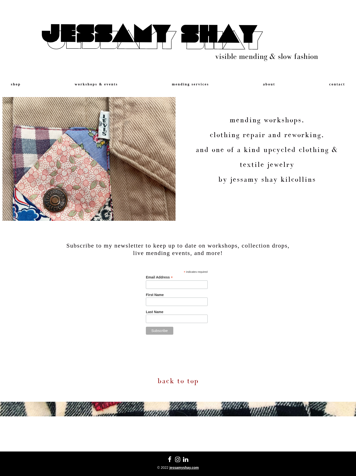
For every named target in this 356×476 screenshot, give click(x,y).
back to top (178, 381)
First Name (155, 295)
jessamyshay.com (184, 468)
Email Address (159, 277)
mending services (190, 84)
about (269, 84)
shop (16, 84)
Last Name (154, 312)
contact (337, 84)
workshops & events (96, 84)
